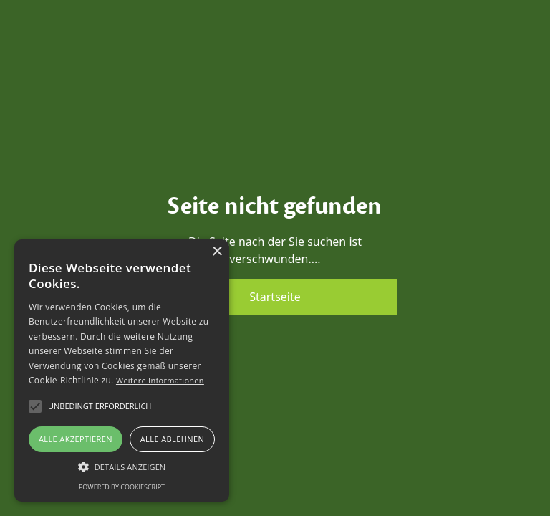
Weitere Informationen (160, 380)
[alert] (121, 370)
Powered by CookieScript (122, 487)
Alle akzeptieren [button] (75, 439)
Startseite (275, 297)
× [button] (216, 252)
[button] (122, 466)
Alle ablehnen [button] (172, 439)
